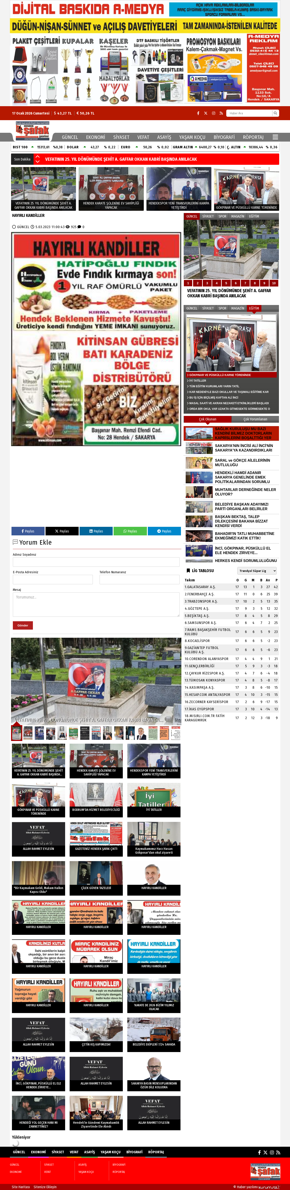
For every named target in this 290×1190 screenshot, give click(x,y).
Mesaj (17, 590)
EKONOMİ (95, 137)
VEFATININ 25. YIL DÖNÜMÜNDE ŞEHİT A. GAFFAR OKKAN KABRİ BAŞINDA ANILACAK (121, 159)
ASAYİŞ (164, 137)
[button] (37, 157)
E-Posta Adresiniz (25, 572)
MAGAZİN (237, 216)
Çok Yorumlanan (255, 419)
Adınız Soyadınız (24, 555)
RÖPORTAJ (253, 137)
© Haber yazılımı (256, 1187)
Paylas (28, 531)
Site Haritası (21, 1187)
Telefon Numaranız (113, 572)
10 (274, 283)
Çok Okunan (207, 419)
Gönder (23, 625)
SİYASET (121, 137)
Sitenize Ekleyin (45, 1187)
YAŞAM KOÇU (192, 137)
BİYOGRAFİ (224, 137)
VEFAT (143, 137)
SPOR (222, 216)
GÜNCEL (70, 137)
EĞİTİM (254, 216)
